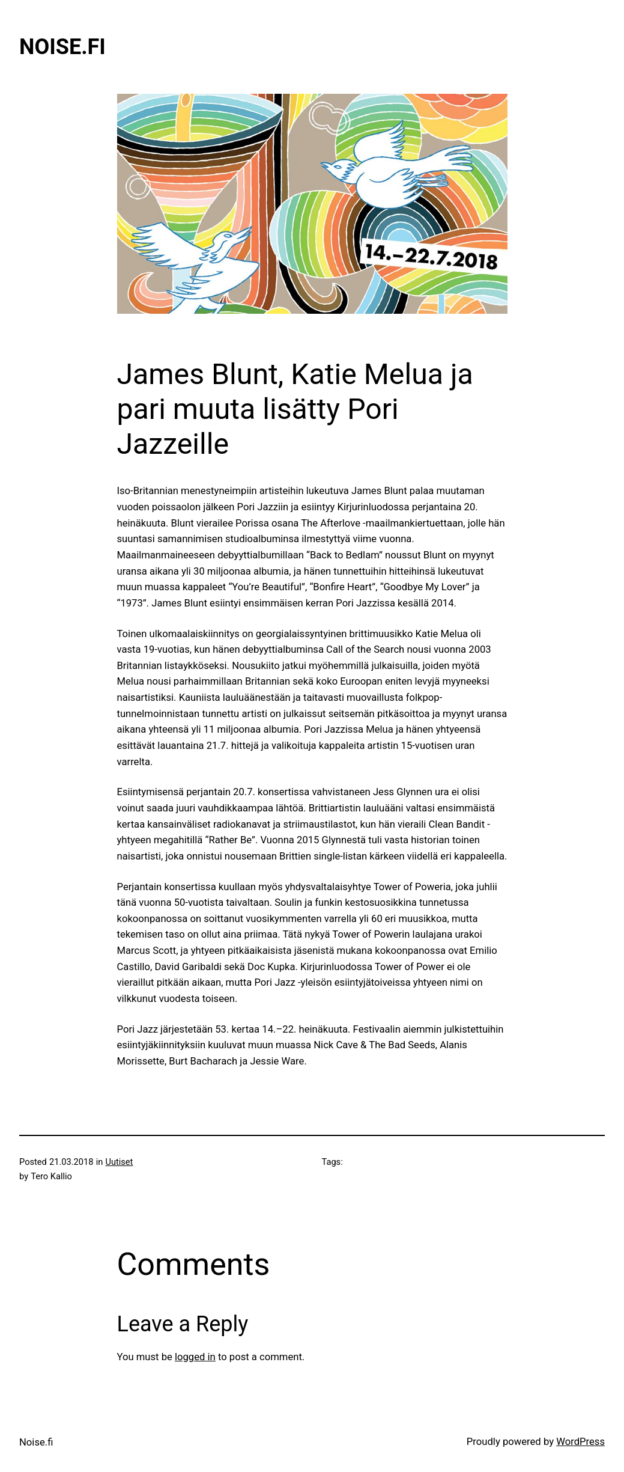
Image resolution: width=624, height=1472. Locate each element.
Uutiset (119, 1161)
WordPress (580, 1441)
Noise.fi (62, 47)
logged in (195, 1357)
